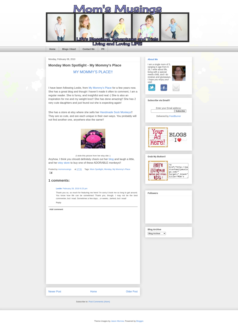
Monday (107, 169)
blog (111, 159)
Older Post (132, 291)
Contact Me (88, 49)
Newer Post (54, 291)
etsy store (64, 162)
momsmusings (65, 169)
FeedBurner (175, 116)
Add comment (56, 209)
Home (52, 49)
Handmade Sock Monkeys (115, 112)
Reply (58, 202)
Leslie (59, 188)
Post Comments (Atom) (99, 301)
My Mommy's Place (100, 87)
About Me (153, 59)
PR (102, 49)
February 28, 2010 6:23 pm (75, 188)
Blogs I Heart (69, 49)
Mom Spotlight (96, 169)
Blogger (139, 321)
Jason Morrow (117, 321)
